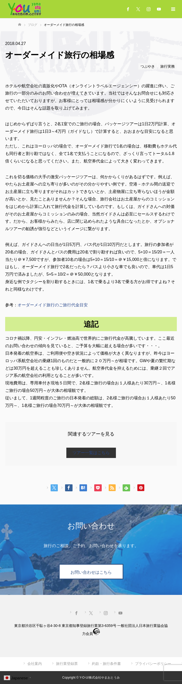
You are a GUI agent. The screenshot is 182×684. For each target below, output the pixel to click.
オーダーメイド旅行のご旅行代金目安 (53, 305)
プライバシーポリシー (153, 664)
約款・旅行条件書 (106, 664)
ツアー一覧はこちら (91, 452)
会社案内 (34, 664)
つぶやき (147, 66)
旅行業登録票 (67, 664)
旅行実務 (167, 66)
